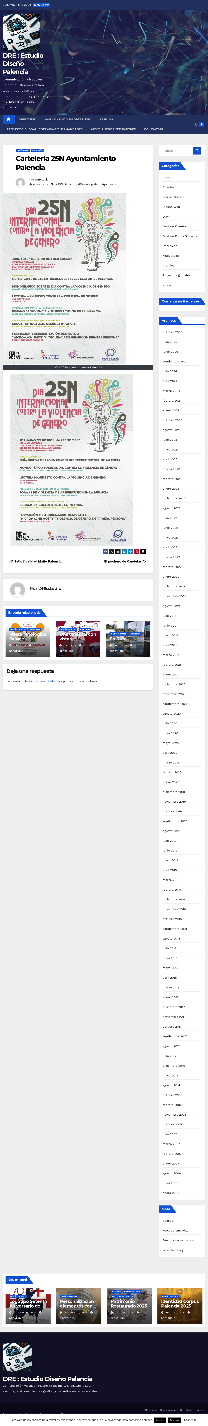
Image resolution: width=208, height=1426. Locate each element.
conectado (47, 681)
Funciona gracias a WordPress (20, 1414)
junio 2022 (170, 527)
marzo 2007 (171, 1144)
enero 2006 (171, 1193)
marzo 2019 (171, 880)
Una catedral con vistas (77, 636)
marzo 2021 (171, 655)
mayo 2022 (171, 537)
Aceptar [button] (160, 1420)
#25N (59, 184)
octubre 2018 (172, 919)
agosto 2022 (172, 508)
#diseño (70, 184)
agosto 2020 (172, 713)
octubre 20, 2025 (75, 1312)
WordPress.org (173, 1250)
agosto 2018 (171, 938)
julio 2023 (170, 439)
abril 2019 (170, 870)
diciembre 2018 (174, 899)
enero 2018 (171, 997)
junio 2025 (170, 351)
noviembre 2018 (174, 909)
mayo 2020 (171, 743)
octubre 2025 (172, 332)
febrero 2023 (172, 479)
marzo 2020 (171, 762)
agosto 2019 (171, 831)
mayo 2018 (170, 968)
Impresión (37, 150)
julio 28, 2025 (124, 1312)
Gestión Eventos (175, 226)
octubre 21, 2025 (25, 1312)
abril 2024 (170, 381)
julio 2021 (169, 615)
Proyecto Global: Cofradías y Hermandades (45, 129)
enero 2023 (171, 488)
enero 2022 (171, 576)
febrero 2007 (172, 1153)
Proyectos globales (176, 275)
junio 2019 (170, 850)
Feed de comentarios (178, 1240)
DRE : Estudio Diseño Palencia (23, 64)
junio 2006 (170, 1183)
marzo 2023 (171, 469)
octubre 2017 (172, 1026)
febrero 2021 (172, 664)
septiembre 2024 (175, 361)
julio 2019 (170, 840)
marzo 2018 (171, 987)
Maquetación (172, 255)
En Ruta (118, 638)
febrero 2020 (172, 772)
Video (167, 285)
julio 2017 (169, 1056)
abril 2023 (170, 459)
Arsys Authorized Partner (113, 129)
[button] (195, 124)
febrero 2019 (172, 889)
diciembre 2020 (174, 684)
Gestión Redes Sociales (180, 236)
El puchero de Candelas (125, 561)
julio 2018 (170, 948)
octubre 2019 (172, 811)
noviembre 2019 (174, 801)
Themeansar (68, 1414)
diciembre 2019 (174, 792)
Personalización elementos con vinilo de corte (77, 1306)
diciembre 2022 (174, 498)
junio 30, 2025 (175, 1312)
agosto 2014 (171, 1085)
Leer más (190, 1420)
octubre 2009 (173, 1095)
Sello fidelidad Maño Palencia (35, 561)
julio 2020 (170, 723)
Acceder (169, 1220)
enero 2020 (171, 782)
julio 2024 (170, 371)
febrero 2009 (172, 1105)
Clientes (169, 187)
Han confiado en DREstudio (68, 119)
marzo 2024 (171, 391)
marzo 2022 (171, 557)
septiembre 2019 (175, 821)
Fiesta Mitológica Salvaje (27, 636)
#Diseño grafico (89, 184)
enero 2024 (171, 410)
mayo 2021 (170, 635)
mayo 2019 (170, 860)
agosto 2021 (171, 606)
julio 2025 (170, 342)
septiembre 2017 (175, 1036)
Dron (166, 216)
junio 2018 (170, 958)
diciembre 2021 (174, 586)
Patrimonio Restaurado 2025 (129, 1304)
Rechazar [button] (174, 1420)
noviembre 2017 (174, 1017)
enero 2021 (171, 674)
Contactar (153, 129)
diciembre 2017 (174, 1007)
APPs (166, 177)
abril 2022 (170, 547)
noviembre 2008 (174, 1114)
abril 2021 (170, 645)
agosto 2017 (171, 1046)
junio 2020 (170, 733)
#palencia (109, 184)
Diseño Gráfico (18, 629)
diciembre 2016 (174, 1065)
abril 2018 (170, 977)
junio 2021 (170, 625)
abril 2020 (170, 752)
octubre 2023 (172, 420)
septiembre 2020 (175, 704)
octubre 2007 (172, 1124)
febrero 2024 (172, 400)
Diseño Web (23, 150)
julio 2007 (170, 1134)
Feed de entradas (175, 1230)
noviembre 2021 (174, 596)
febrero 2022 (172, 567)
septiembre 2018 (175, 928)
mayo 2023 (171, 449)
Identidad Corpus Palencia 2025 (180, 1304)
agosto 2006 (172, 1173)
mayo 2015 (170, 1075)
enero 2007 (171, 1163)
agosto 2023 (172, 430)
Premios (106, 119)
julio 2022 (170, 518)
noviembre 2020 (174, 694)
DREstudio (28, 119)
